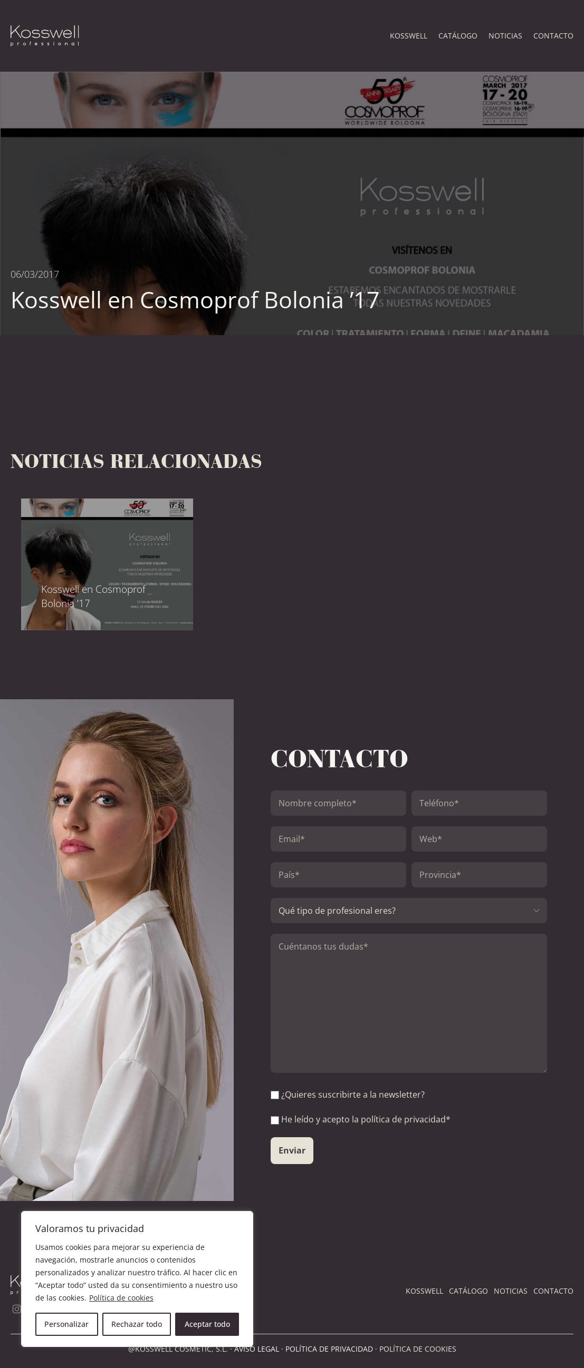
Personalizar (66, 1324)
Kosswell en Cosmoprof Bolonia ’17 (93, 596)
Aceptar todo (207, 1324)
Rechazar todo (136, 1324)
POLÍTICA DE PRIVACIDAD (329, 1349)
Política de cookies (121, 1298)
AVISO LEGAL (256, 1349)
